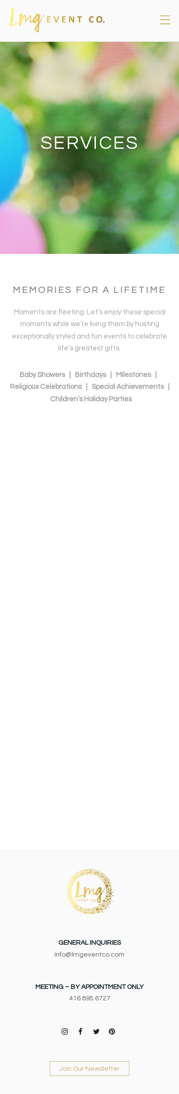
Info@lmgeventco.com (89, 954)
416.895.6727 (89, 998)
